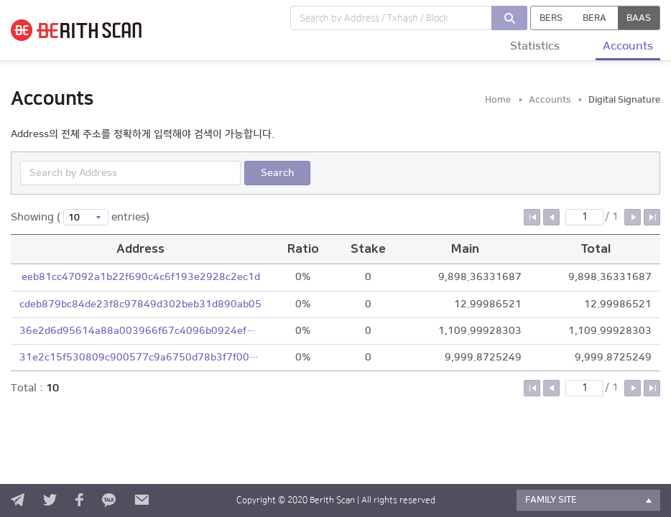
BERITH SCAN (93, 30)
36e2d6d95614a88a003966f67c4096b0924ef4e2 (140, 331)
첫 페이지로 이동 (532, 217)
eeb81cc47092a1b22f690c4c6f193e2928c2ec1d (141, 277)
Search (277, 173)
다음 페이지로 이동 (632, 217)
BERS (551, 18)
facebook (79, 500)
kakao (109, 500)
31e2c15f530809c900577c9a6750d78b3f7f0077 (140, 357)
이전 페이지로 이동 (551, 217)
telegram (17, 500)
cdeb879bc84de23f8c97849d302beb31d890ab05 (140, 304)
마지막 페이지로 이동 (652, 217)
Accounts (628, 45)
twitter (50, 500)
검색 (509, 18)
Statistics (535, 45)
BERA (594, 18)
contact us (141, 500)
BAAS (638, 18)
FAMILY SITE (551, 500)
